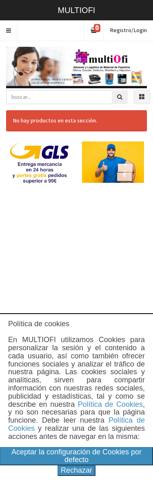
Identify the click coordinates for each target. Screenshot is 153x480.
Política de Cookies (110, 404)
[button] (9, 30)
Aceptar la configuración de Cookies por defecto (76, 456)
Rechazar (76, 470)
